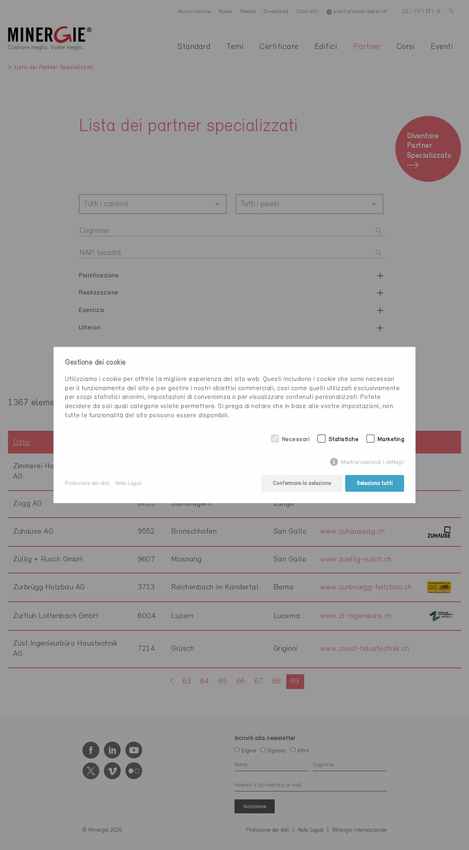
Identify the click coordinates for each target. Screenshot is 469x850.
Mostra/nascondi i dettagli (372, 462)
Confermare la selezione (302, 484)
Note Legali (129, 484)
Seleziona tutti (375, 484)
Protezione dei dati (87, 484)
